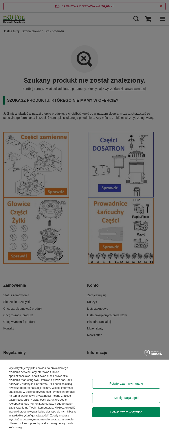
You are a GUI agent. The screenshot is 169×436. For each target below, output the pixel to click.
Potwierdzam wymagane (126, 383)
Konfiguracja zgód (126, 398)
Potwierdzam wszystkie (126, 412)
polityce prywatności (38, 391)
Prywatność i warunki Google (48, 399)
